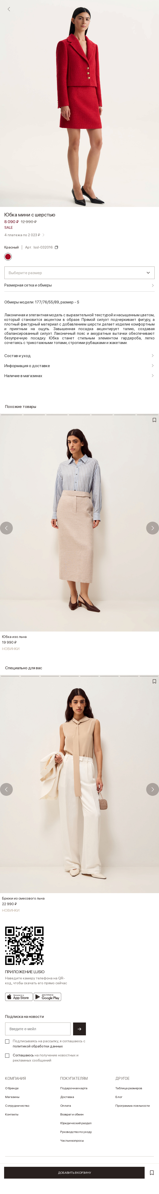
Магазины (12, 1097)
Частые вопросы (72, 1140)
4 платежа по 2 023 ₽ (22, 235)
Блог (118, 1097)
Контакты (11, 1114)
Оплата (65, 1105)
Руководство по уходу (76, 1132)
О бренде (11, 1088)
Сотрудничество (17, 1105)
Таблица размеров (128, 1088)
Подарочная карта (73, 1088)
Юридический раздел (76, 1123)
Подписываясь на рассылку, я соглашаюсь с (49, 1043)
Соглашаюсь (23, 1055)
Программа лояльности (132, 1105)
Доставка (67, 1097)
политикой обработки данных (38, 1046)
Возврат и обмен (72, 1114)
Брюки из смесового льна (23, 898)
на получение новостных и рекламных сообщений (45, 1057)
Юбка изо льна (14, 637)
